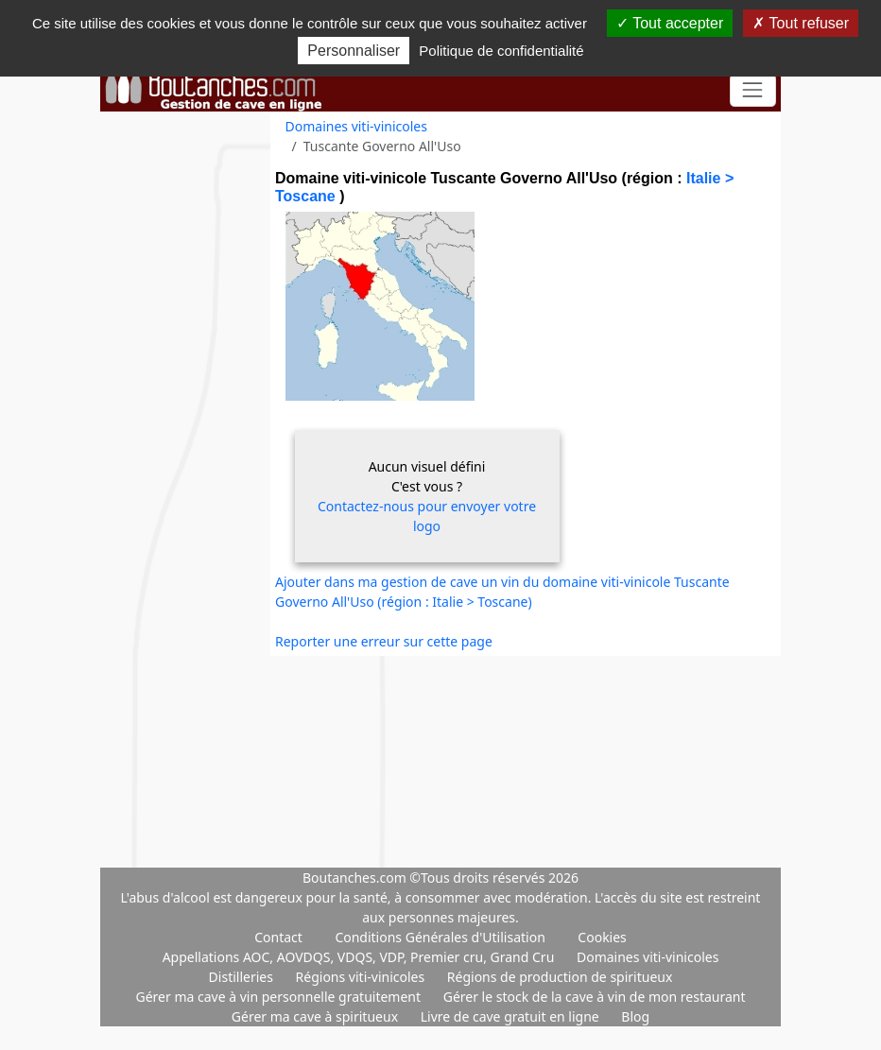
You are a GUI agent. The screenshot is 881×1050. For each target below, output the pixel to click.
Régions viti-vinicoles (362, 977)
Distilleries (243, 977)
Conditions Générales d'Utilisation (439, 937)
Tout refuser (800, 23)
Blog (635, 1016)
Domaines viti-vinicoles (356, 126)
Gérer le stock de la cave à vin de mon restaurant (594, 997)
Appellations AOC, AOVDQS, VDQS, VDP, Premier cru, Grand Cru (360, 957)
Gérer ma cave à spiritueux (317, 1016)
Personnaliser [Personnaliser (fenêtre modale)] (353, 51)
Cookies (602, 937)
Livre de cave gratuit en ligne (512, 1016)
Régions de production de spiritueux (560, 977)
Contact (278, 937)
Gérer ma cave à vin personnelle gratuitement (279, 997)
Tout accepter (669, 23)
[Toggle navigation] (753, 90)
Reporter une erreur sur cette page (383, 641)
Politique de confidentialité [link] (501, 51)
